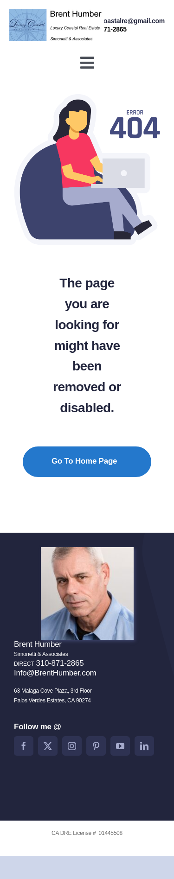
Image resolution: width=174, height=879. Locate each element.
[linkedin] (144, 746)
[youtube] (120, 746)
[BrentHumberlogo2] (56, 13)
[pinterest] (96, 746)
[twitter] (48, 746)
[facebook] (23, 746)
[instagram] (72, 746)
